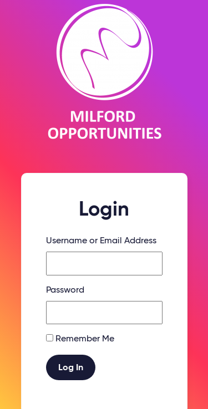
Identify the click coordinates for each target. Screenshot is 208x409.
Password (65, 290)
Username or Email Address (101, 241)
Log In (70, 368)
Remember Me (84, 339)
